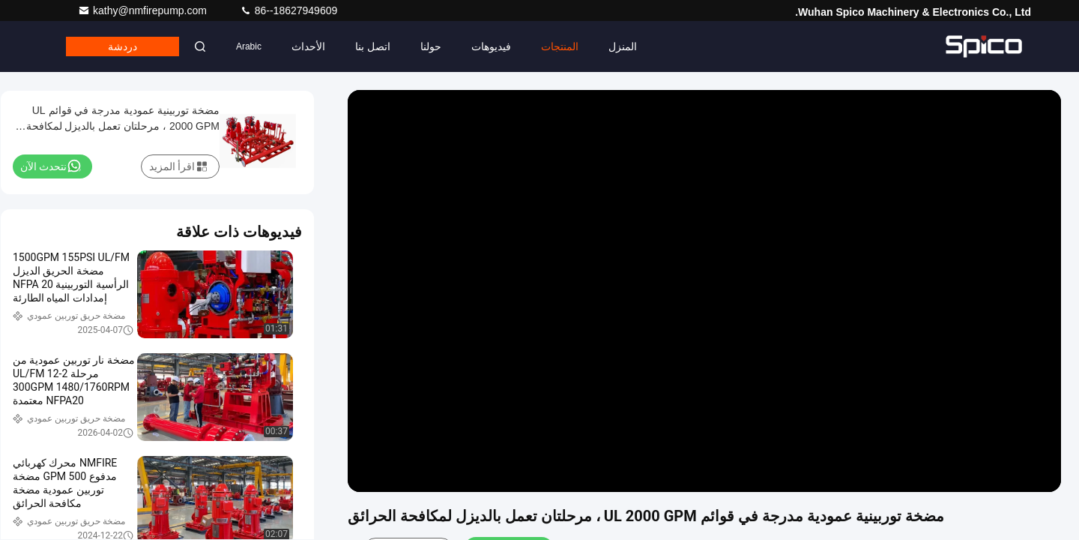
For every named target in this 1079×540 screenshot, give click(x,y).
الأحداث (308, 46)
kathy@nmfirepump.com (144, 10)
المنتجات (559, 46)
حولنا (430, 46)
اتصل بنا (372, 46)
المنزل (622, 46)
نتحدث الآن (51, 165)
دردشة (122, 46)
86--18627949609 (288, 10)
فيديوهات (491, 46)
